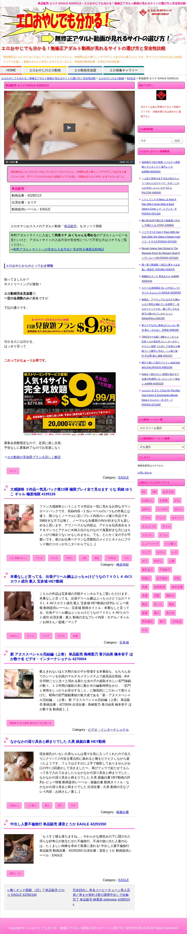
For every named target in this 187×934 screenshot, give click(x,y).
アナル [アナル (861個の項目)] (146, 517)
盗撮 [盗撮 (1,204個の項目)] (145, 612)
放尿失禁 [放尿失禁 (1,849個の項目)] (159, 586)
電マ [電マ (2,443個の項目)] (162, 621)
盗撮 (75, 635)
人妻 (84, 558)
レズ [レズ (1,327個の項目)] (174, 552)
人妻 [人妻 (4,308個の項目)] (171, 561)
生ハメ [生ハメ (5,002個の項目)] (158, 604)
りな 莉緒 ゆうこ (18, 558)
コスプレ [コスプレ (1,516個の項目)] (147, 535)
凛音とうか (15, 873)
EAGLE (131, 78)
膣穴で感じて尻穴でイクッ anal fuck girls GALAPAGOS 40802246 (161, 365)
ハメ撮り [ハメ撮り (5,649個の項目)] (170, 543)
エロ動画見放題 (85, 70)
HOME (11, 70)
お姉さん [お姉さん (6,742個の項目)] (147, 500)
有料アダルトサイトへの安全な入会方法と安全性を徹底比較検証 (58, 249)
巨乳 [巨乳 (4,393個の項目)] (177, 578)
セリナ (12, 471)
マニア (46, 635)
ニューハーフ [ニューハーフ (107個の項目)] (150, 543)
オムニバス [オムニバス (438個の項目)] (149, 526)
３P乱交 (111, 558)
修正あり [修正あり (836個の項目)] (147, 569)
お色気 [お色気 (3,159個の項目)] (164, 500)
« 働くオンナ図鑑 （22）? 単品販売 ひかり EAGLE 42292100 (36, 892)
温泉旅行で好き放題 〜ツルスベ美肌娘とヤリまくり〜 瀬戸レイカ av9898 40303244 (161, 167)
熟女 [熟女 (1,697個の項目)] (145, 604)
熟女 (96, 558)
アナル (39, 558)
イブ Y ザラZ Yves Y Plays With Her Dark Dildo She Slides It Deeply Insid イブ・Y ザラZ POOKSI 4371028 (161, 237)
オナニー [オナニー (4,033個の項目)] (177, 517)
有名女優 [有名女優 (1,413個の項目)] (177, 586)
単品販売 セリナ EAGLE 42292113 (27, 85)
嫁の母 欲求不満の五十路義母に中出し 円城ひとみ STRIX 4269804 (161, 223)
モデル (61, 635)
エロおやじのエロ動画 (45, 70)
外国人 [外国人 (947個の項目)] (146, 578)
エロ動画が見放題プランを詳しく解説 (34, 457)
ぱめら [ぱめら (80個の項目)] (146, 509)
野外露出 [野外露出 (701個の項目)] (147, 621)
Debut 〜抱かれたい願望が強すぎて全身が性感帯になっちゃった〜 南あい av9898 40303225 (161, 379)
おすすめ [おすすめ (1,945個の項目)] (168, 491)
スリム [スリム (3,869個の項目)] (164, 535)
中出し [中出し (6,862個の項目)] (158, 561)
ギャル (54, 558)
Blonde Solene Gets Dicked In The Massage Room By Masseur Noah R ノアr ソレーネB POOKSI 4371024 (161, 253)
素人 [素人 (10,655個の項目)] (157, 612)
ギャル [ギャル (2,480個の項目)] (166, 526)
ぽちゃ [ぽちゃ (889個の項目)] (178, 509)
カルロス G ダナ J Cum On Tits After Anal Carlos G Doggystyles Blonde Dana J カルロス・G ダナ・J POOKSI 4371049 (161, 397)
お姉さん (14, 635)
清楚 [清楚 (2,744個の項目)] (157, 595)
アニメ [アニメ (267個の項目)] (161, 517)
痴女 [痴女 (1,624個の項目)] (171, 604)
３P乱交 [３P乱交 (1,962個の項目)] (177, 621)
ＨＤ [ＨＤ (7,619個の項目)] (145, 630)
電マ (60, 805)
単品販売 (70, 226)
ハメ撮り (32, 805)
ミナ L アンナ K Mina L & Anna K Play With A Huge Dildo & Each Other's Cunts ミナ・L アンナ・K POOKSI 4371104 (159, 206)
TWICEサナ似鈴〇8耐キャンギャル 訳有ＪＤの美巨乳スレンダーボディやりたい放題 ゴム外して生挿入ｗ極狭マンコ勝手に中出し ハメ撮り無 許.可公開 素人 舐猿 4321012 (161, 346)
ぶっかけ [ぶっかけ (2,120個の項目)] (162, 509)
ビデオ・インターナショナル (108, 729)
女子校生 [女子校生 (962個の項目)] (162, 578)
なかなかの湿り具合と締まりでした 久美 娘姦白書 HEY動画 (57, 741)
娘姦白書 (122, 812)
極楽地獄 (122, 564)
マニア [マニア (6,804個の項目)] (146, 552)
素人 (47, 805)
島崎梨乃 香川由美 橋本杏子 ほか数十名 (30, 723)
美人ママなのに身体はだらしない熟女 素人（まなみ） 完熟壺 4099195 (160, 327)
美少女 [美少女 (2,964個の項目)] (170, 612)
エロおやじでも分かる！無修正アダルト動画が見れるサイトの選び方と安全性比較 (48, 78)
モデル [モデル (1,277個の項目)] (161, 552)
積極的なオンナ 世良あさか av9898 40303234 (160, 278)
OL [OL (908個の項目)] (144, 491)
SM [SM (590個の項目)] (154, 491)
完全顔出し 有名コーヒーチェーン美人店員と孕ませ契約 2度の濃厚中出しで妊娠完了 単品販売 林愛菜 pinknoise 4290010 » (101, 897)
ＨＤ (126, 558)
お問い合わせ (145, 472)
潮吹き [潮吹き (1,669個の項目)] (170, 595)
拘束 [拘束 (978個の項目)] (145, 586)
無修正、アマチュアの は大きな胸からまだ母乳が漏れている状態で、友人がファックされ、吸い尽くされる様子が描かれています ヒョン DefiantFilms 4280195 (161, 309)
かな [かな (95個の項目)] (177, 500)
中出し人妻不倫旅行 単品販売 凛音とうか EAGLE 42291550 (58, 824)
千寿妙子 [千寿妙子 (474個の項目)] (165, 569)
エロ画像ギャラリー (124, 70)
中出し (69, 558)
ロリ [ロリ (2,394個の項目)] (145, 561)
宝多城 (124, 642)
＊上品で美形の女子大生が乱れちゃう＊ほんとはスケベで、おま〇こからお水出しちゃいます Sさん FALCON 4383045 (160, 185)
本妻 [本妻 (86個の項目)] (145, 595)
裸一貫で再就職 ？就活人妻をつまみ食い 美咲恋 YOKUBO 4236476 (161, 267)
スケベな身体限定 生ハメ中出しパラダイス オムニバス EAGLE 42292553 (161, 290)
